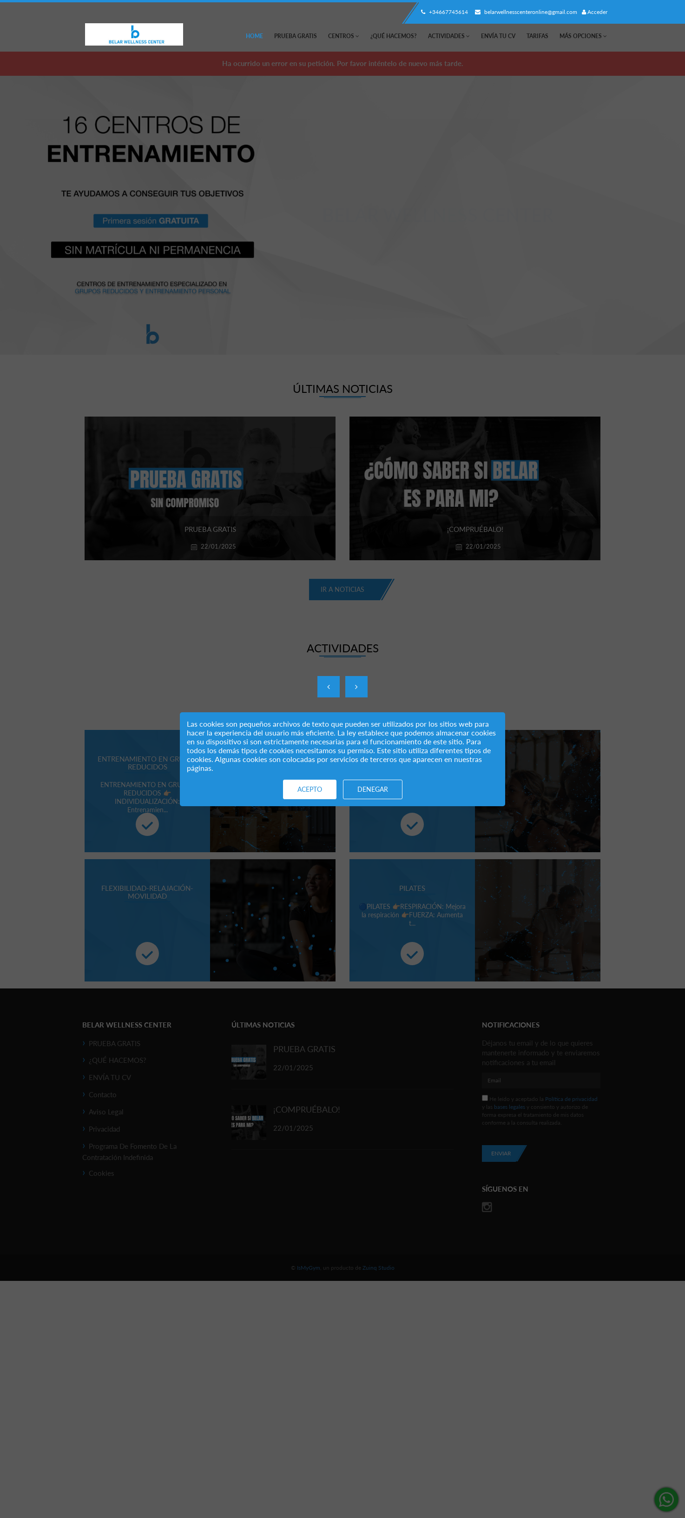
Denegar (372, 789)
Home (254, 36)
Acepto (309, 789)
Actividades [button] (449, 36)
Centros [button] (343, 36)
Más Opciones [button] (583, 36)
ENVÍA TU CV (498, 36)
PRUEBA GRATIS (295, 36)
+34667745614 (443, 11)
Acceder (594, 11)
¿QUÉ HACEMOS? (393, 36)
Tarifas (537, 36)
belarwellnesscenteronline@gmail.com (525, 11)
